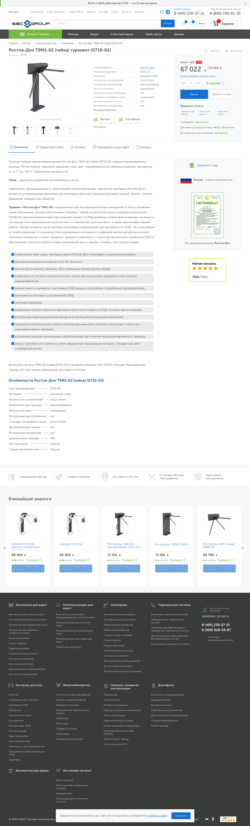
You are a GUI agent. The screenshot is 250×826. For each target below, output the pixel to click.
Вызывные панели (161, 703)
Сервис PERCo (76, 11)
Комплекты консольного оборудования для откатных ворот (75, 614)
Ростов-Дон (147, 67)
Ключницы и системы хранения (26, 744)
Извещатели (111, 693)
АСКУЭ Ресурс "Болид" (116, 737)
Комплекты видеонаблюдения (73, 693)
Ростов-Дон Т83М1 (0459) (171, 542)
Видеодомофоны (160, 698)
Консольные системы (21, 662)
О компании (37, 11)
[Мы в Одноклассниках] (212, 817)
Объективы (62, 716)
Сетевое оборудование (69, 737)
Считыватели (16, 718)
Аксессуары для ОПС (115, 742)
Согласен (181, 815)
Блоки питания (64, 778)
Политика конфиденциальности (220, 637)
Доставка (103, 11)
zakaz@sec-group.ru (215, 614)
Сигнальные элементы (21, 657)
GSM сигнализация (114, 713)
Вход (200, 23)
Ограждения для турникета (24, 698)
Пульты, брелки (17, 641)
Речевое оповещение (116, 703)
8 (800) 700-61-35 (225, 13)
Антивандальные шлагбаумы (120, 618)
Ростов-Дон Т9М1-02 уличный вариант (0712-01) (123, 544)
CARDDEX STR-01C (71, 542)
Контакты (127, 11)
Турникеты (15, 758)
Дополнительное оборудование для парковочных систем (169, 636)
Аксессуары (63, 732)
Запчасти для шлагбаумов (118, 664)
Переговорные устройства (166, 708)
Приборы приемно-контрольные (122, 708)
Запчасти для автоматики (23, 672)
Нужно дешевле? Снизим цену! (197, 76)
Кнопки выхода (17, 729)
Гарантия (91, 11)
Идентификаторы (18, 734)
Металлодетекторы (19, 739)
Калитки (13, 693)
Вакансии (139, 11)
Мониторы (62, 721)
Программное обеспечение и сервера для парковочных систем (170, 627)
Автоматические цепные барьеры (123, 669)
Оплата (115, 11)
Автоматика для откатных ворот (27, 612)
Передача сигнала (66, 727)
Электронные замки (20, 713)
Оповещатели (112, 698)
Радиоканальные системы (118, 718)
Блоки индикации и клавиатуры (122, 724)
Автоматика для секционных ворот (28, 623)
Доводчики (15, 708)
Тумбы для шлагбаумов (116, 628)
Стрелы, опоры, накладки (118, 633)
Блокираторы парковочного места (171, 642)
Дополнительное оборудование (27, 667)
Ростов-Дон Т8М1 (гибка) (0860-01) (218, 544)
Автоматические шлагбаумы (119, 612)
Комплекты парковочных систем (169, 612)
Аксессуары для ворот (68, 645)
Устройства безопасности (23, 652)
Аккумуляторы (64, 791)
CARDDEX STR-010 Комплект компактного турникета (26, 545)
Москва (13, 11)
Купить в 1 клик (221, 94)
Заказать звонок (182, 9)
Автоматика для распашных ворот (28, 618)
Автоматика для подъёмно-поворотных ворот (24, 630)
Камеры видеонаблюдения (71, 698)
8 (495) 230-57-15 (189, 13)
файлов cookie (157, 815)
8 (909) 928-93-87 (216, 628)
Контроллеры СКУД (20, 724)
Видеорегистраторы (67, 703)
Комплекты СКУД (18, 703)
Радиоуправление (19, 646)
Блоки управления (19, 636)
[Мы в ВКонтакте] (206, 817)
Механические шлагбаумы (118, 623)
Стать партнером (56, 11)
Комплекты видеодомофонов (167, 693)
